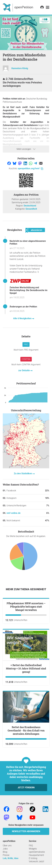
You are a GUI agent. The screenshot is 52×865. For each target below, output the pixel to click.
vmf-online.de (14, 513)
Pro (26, 344)
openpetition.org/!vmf (30, 168)
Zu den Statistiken (23, 473)
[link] (47, 7)
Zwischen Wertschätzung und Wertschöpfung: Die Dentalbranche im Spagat (28, 290)
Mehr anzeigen (26, 149)
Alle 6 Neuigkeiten (22, 318)
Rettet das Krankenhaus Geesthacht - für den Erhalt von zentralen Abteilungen (26, 761)
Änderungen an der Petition (23, 306)
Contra (26, 359)
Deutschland (30, 205)
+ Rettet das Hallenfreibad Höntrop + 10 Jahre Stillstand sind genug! (26, 700)
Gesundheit (31, 209)
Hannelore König (19, 68)
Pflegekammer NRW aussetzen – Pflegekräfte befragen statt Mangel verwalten (26, 638)
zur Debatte (24, 370)
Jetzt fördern (26, 818)
